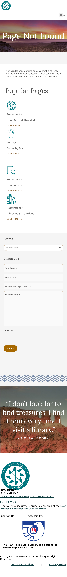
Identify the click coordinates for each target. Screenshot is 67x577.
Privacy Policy (57, 564)
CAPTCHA (9, 330)
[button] (61, 15)
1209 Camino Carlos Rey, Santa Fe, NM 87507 (27, 496)
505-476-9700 (8, 501)
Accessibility (35, 515)
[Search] (64, 16)
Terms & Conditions (22, 564)
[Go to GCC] (33, 531)
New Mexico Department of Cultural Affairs (33, 507)
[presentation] (22, 337)
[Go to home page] (6, 6)
